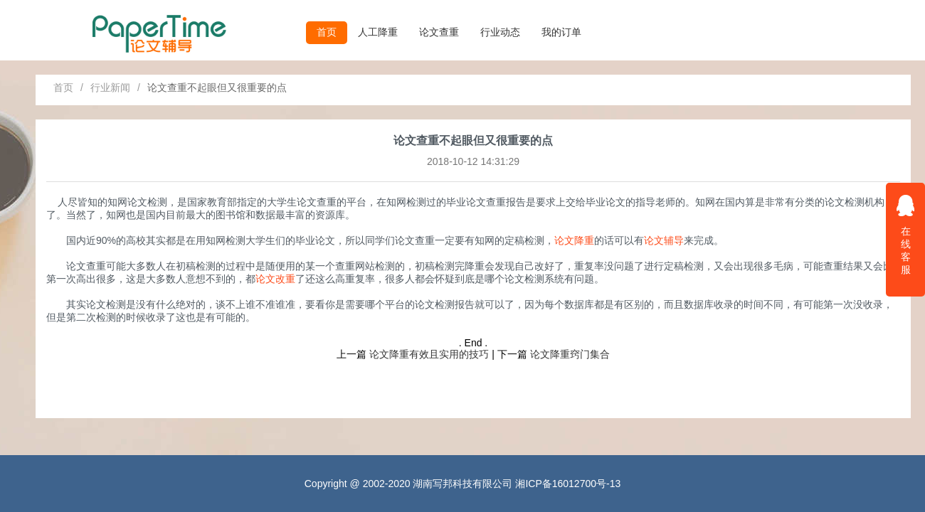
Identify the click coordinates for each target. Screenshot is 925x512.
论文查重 (439, 32)
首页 (327, 32)
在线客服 (905, 234)
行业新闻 (110, 87)
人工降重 (378, 32)
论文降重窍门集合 (570, 354)
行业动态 (500, 32)
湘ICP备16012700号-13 (567, 483)
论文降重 (574, 240)
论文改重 (275, 278)
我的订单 (561, 32)
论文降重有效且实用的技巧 (429, 354)
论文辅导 (664, 240)
